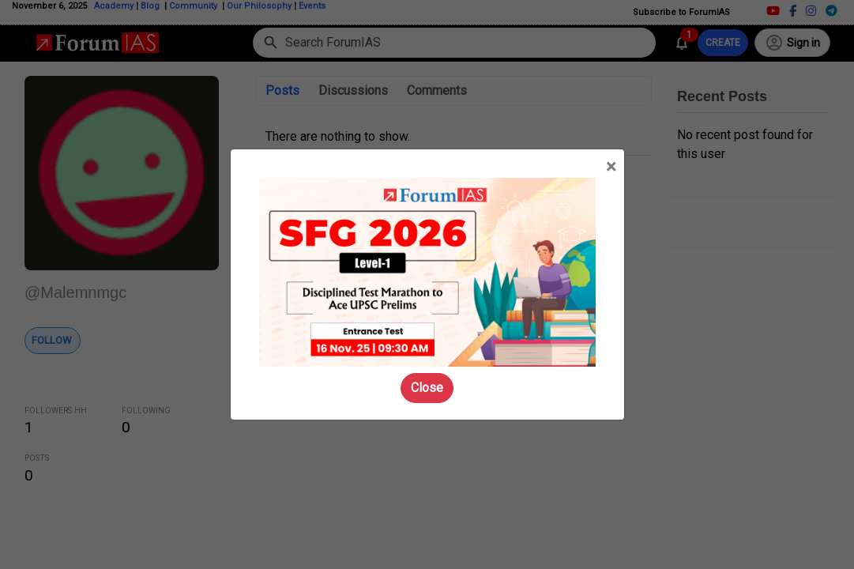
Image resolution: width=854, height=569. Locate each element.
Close (427, 387)
